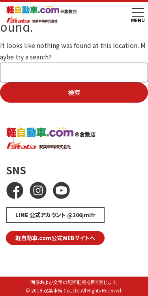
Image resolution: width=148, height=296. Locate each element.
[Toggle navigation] (137, 12)
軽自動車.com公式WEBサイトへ (55, 238)
